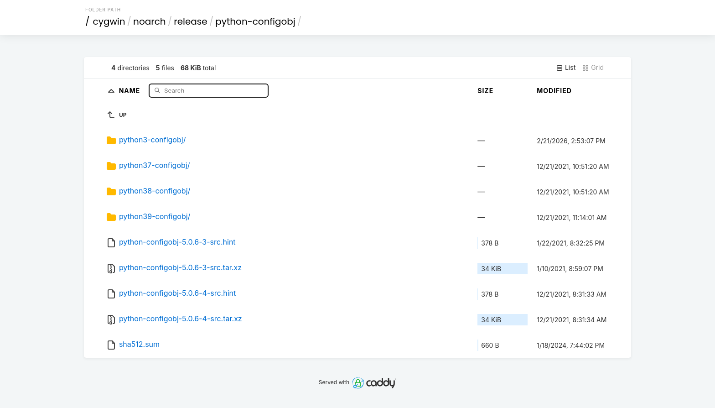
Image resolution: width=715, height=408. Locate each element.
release (190, 21)
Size (485, 90)
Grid (593, 67)
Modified (554, 90)
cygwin (109, 21)
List (565, 67)
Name (130, 90)
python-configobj (255, 21)
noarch (149, 21)
